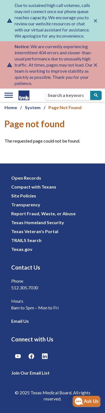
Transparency (25, 204)
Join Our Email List (30, 372)
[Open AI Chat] (87, 402)
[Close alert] (95, 21)
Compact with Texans (33, 186)
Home (10, 107)
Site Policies (23, 195)
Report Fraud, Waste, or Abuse (43, 213)
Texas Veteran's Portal (34, 231)
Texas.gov (21, 249)
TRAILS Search (26, 240)
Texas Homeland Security (37, 222)
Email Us (20, 321)
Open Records (26, 177)
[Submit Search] (96, 95)
